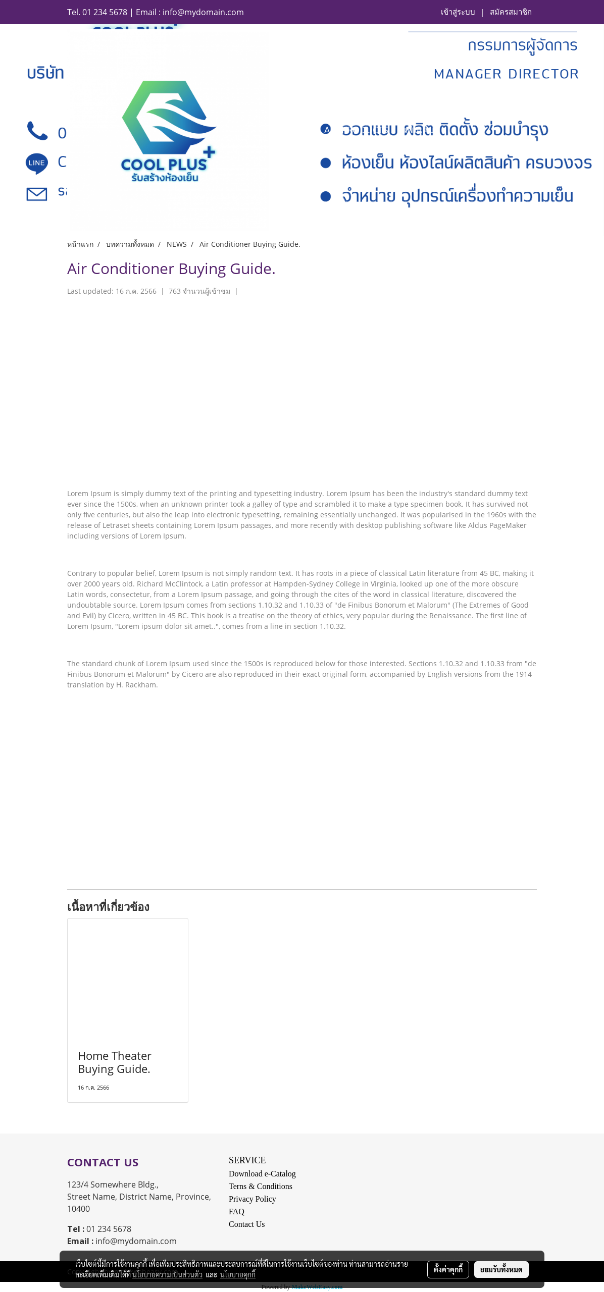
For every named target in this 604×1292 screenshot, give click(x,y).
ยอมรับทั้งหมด (501, 1269)
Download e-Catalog (262, 1173)
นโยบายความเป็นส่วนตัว (167, 1274)
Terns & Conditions (260, 1186)
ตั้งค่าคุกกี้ (448, 1269)
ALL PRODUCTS (356, 130)
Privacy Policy (252, 1199)
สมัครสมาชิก (511, 12)
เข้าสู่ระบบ (458, 12)
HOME (295, 130)
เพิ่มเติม (419, 130)
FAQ (236, 1211)
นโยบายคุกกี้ (238, 1274)
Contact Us (247, 1224)
